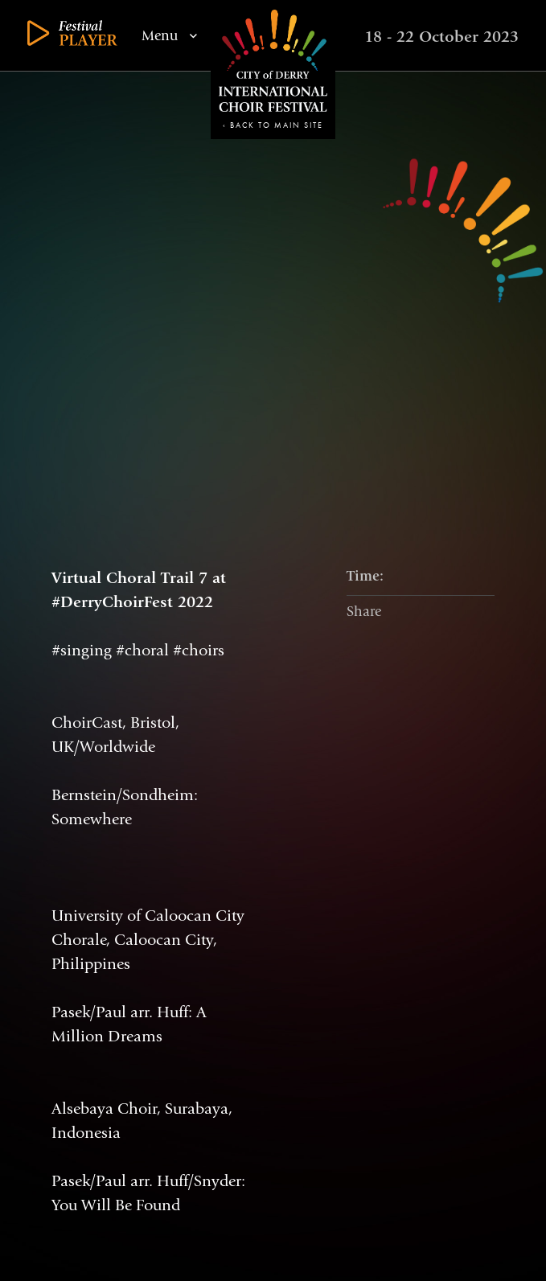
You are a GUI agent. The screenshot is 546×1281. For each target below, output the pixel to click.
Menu (169, 36)
